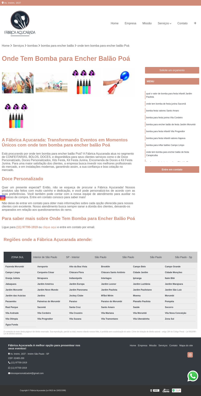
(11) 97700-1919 (27, 227)
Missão (147, 23)
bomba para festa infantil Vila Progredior (165, 131)
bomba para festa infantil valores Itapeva (165, 138)
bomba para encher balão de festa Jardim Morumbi (171, 124)
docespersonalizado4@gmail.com (26, 373)
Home (115, 23)
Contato (182, 23)
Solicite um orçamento (172, 70)
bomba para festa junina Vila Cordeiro (164, 117)
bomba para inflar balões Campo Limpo (165, 145)
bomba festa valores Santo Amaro (162, 110)
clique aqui (50, 227)
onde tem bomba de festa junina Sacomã (166, 104)
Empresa (130, 23)
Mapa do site (186, 345)
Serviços (163, 23)
